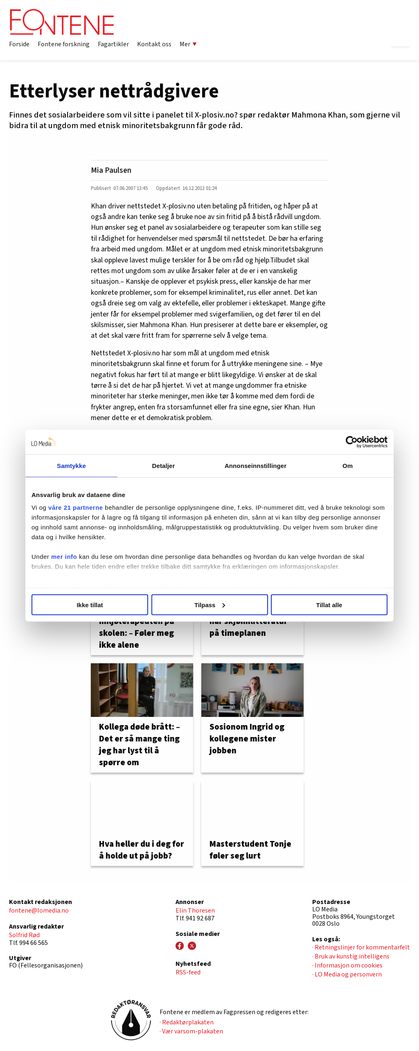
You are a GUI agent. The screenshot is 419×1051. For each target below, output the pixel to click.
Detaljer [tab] (163, 465)
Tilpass (209, 604)
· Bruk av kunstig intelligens (351, 956)
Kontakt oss (154, 44)
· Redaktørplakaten (187, 1022)
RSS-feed (188, 972)
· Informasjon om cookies (347, 965)
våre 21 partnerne (75, 507)
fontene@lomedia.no (39, 910)
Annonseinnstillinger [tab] (255, 465)
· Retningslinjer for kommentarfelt (361, 947)
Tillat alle (329, 604)
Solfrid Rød (24, 935)
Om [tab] (347, 465)
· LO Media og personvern (347, 974)
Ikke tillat (90, 604)
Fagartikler (113, 44)
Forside (19, 44)
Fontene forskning (64, 44)
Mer (188, 44)
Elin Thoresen (195, 910)
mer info (64, 556)
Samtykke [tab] (71, 465)
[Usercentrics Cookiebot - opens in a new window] (351, 442)
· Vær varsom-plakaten (191, 1031)
